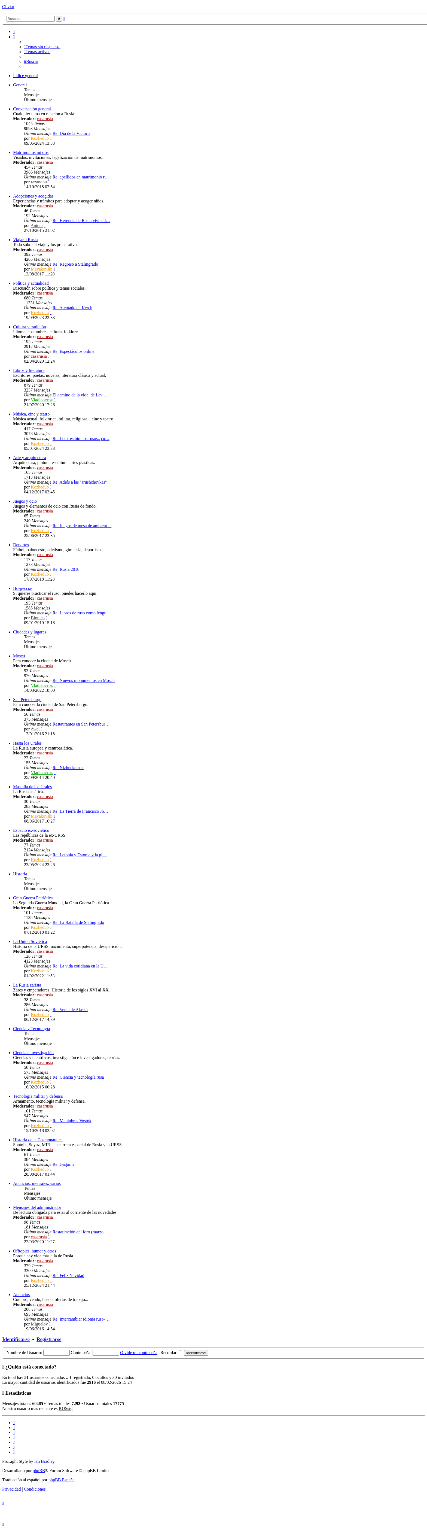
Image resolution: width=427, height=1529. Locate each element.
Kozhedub (40, 138)
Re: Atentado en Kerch (72, 307)
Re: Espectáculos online (73, 351)
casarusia (45, 118)
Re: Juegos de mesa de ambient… (82, 525)
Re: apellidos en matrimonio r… (81, 177)
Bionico (38, 617)
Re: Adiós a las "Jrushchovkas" (80, 482)
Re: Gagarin (63, 1164)
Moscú (19, 656)
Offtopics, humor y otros (34, 1251)
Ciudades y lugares (29, 632)
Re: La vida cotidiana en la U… (80, 966)
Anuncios (21, 1294)
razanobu (39, 182)
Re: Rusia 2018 (66, 569)
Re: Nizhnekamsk (68, 767)
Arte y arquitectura (29, 457)
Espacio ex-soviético (31, 830)
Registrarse (48, 1339)
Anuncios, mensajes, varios (37, 1183)
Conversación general (32, 109)
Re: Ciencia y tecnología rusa (78, 1077)
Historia (20, 874)
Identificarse (16, 1339)
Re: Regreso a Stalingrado (75, 264)
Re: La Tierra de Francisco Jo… (80, 811)
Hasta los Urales (27, 743)
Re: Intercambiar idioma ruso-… (81, 1319)
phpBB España (61, 1480)
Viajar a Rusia (25, 239)
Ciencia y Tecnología (31, 1028)
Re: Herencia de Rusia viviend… (81, 220)
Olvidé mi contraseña (138, 1352)
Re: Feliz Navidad (68, 1275)
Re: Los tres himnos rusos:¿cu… (81, 438)
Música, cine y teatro (31, 414)
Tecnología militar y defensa (38, 1096)
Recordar (171, 1352)
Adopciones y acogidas (33, 196)
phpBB (39, 1470)
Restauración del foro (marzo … (81, 1232)
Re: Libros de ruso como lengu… (82, 613)
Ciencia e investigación (33, 1052)
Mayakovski (41, 269)
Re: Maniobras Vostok (72, 1120)
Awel (34, 729)
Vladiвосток (42, 400)
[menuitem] (14, 31)
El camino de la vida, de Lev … (80, 395)
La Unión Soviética (30, 941)
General (20, 85)
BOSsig (65, 1408)
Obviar (8, 6)
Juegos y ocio (25, 501)
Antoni (36, 225)
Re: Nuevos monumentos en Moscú (84, 680)
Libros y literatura (29, 370)
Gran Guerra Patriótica (33, 898)
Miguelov (39, 1324)
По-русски (22, 588)
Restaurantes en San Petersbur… (81, 724)
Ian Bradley (44, 1461)
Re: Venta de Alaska (70, 1009)
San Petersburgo (27, 699)
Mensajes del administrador (37, 1207)
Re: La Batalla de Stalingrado (78, 922)
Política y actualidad (31, 283)
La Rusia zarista (27, 985)
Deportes (21, 544)
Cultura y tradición (29, 326)
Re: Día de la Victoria (71, 133)
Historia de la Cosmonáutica (38, 1139)
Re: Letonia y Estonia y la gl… (80, 855)
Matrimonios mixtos (30, 152)
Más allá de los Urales (32, 786)
